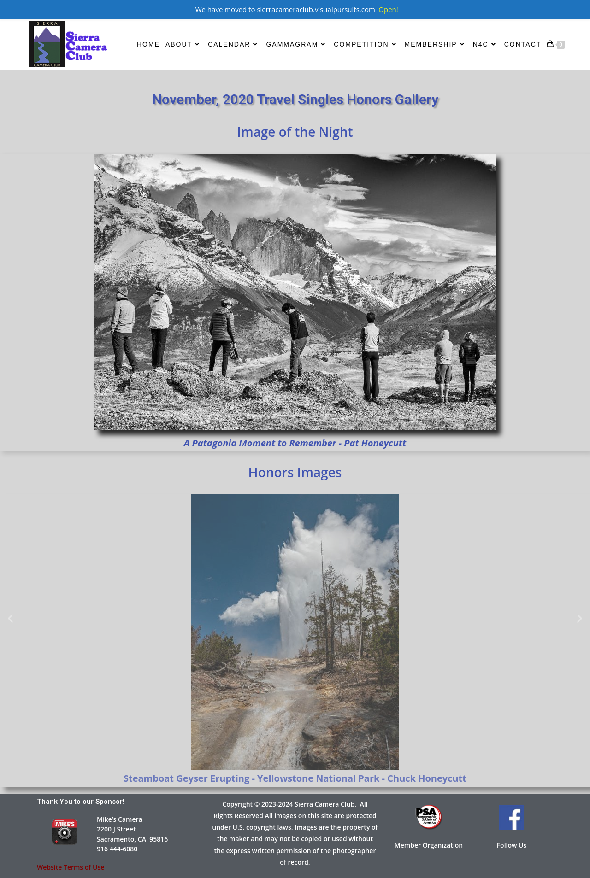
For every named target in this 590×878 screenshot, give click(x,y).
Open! (388, 9)
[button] (10, 618)
